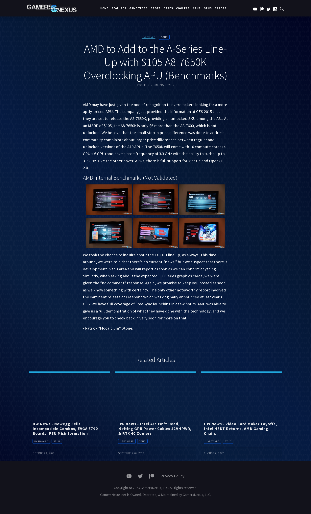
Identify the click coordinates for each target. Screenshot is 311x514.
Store (155, 8)
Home (104, 8)
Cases (168, 8)
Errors (221, 8)
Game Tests (138, 8)
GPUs (208, 8)
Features (119, 8)
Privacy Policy (172, 475)
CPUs (197, 8)
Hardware (148, 37)
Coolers (183, 8)
